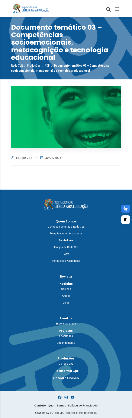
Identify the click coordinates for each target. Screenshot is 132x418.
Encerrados (66, 336)
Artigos (66, 295)
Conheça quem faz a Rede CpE (66, 226)
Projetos (66, 331)
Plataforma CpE (66, 371)
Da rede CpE (66, 363)
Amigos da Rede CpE (66, 247)
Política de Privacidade (83, 405)
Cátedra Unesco (66, 378)
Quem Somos (66, 221)
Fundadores (66, 240)
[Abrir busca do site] (108, 9)
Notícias (66, 284)
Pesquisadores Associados (66, 233)
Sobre (66, 254)
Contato (40, 405)
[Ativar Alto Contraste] (125, 219)
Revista (66, 276)
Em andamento (66, 342)
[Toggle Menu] (117, 9)
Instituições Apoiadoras (66, 260)
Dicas (66, 302)
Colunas (66, 289)
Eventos (66, 318)
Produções (66, 358)
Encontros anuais (66, 323)
